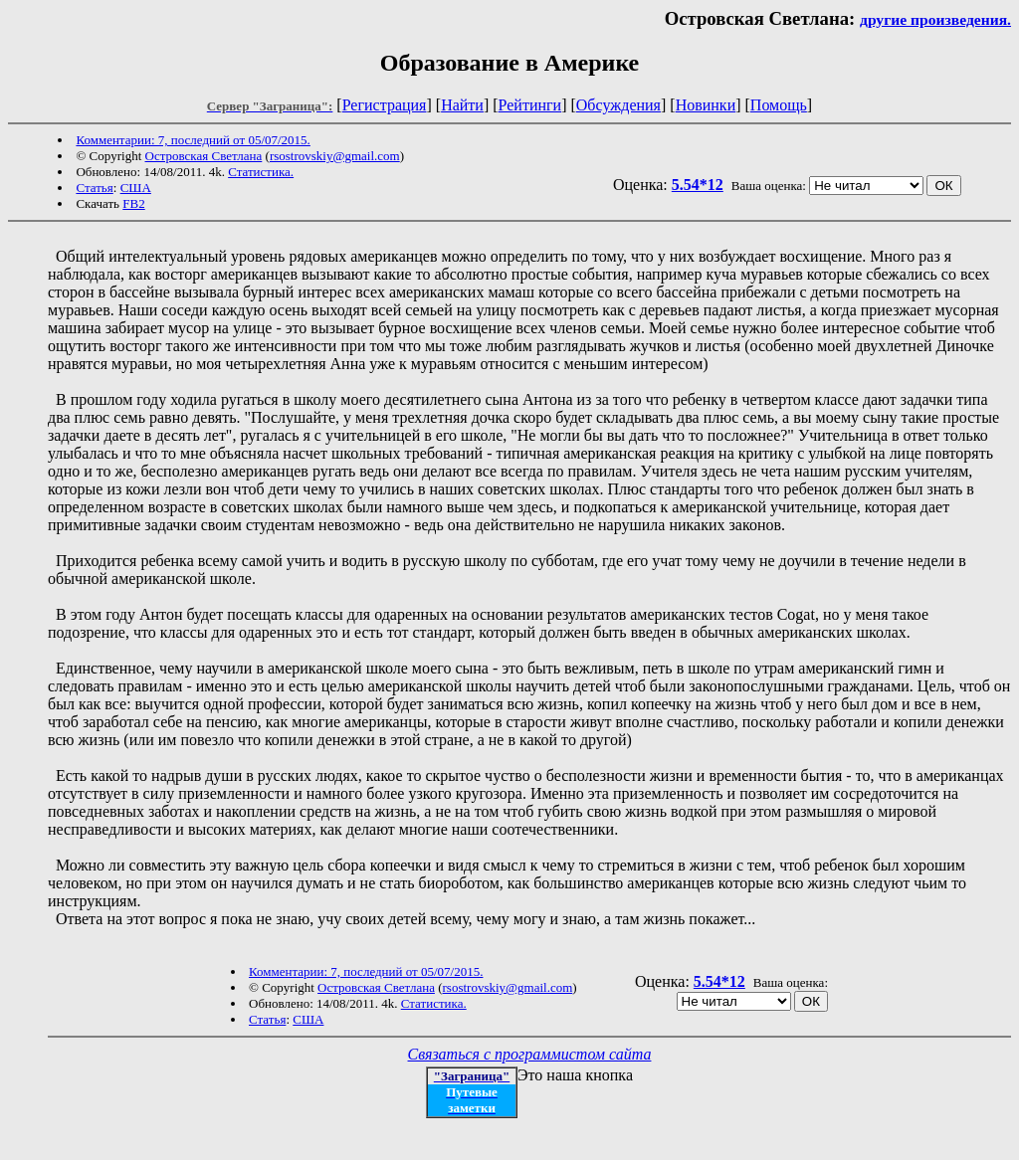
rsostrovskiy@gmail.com (335, 155)
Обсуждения (618, 105)
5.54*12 (697, 184)
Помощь (778, 105)
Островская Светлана (204, 155)
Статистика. (261, 171)
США (135, 187)
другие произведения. (935, 19)
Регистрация (384, 105)
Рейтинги (530, 105)
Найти (462, 105)
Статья (94, 187)
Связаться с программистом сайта (530, 1054)
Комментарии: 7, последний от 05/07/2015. (192, 139)
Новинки (706, 105)
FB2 (133, 203)
